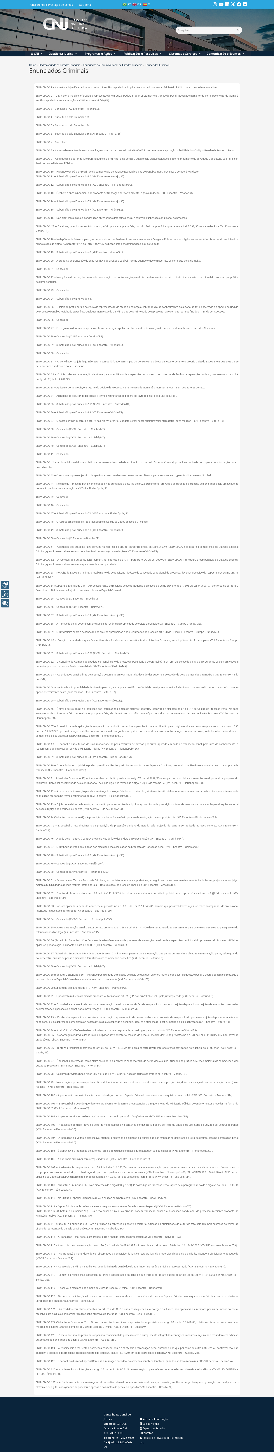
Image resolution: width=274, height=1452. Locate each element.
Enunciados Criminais (158, 52)
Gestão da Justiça (63, 41)
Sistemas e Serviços (185, 41)
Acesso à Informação (154, 1406)
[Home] (32, 52)
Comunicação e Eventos (226, 41)
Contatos (146, 1420)
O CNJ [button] (37, 41)
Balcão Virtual (149, 1411)
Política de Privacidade (155, 1425)
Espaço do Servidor (153, 1416)
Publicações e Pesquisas (142, 41)
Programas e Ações (100, 41)
